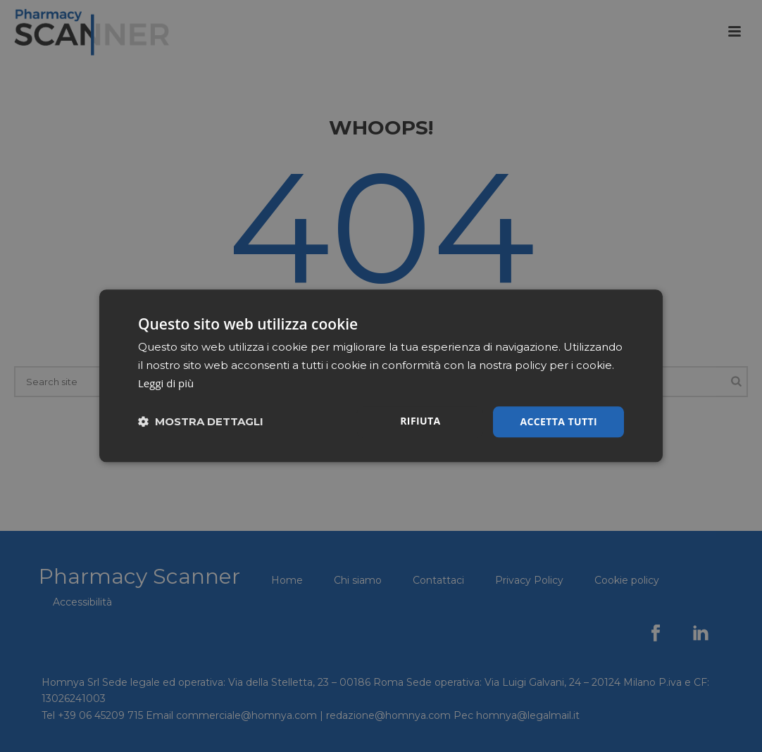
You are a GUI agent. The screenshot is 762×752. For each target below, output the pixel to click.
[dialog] (381, 375)
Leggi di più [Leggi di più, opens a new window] (166, 383)
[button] (200, 422)
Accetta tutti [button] (558, 421)
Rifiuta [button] (420, 420)
